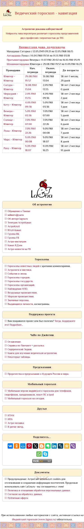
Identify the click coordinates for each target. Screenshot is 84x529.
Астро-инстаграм (17, 242)
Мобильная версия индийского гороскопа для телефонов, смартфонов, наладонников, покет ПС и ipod (38, 393)
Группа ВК (13, 234)
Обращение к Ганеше (19, 211)
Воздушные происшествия (22, 293)
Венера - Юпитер (9, 113)
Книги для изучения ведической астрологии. (32, 353)
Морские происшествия (21, 297)
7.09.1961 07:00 (30, 122)
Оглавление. (14, 342)
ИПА (10, 419)
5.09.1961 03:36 (30, 113)
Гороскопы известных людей (23, 266)
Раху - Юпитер (12, 148)
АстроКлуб (14, 227)
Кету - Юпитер (13, 105)
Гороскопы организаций (21, 285)
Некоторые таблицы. (19, 357)
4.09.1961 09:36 (30, 105)
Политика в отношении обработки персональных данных (39, 491)
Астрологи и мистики (19, 270)
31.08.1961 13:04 (31, 87)
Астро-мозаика (16, 423)
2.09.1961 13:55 (30, 96)
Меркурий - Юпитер (11, 96)
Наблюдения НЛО (17, 289)
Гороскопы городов (19, 278)
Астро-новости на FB (19, 249)
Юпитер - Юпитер (9, 79)
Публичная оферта (18, 498)
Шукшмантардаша (18, 64)
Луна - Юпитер (13, 131)
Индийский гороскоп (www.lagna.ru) (34, 520)
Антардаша (14, 56)
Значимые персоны (18, 300)
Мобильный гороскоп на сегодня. (26, 399)
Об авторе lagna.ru (18, 219)
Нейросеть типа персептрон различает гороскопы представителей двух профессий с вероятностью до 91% (42, 33)
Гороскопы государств (20, 281)
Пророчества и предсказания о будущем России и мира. (38, 374)
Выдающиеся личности (20, 304)
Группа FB (13, 238)
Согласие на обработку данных (25, 494)
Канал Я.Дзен (15, 246)
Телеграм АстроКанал (19, 223)
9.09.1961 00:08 (30, 139)
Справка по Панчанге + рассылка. (26, 346)
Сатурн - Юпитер (9, 87)
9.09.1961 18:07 (30, 148)
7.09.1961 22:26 (30, 131)
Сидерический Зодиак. (20, 350)
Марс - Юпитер (13, 140)
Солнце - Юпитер (9, 122)
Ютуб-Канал (14, 230)
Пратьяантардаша (18, 60)
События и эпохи (17, 274)
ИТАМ (11, 416)
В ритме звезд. (16, 427)
